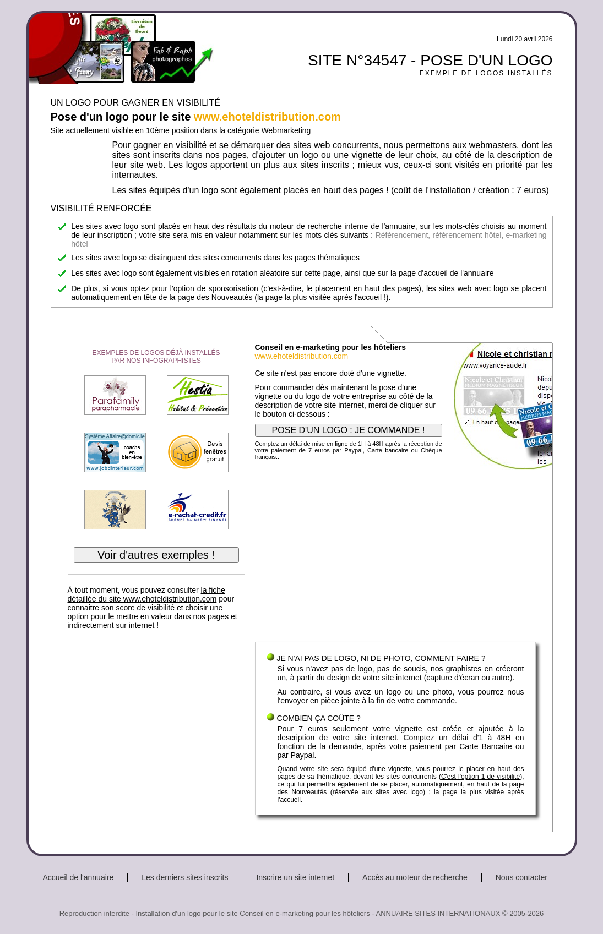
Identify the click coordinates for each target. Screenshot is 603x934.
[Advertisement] (395, 554)
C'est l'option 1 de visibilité (480, 776)
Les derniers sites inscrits (185, 877)
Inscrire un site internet (295, 877)
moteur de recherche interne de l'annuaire (342, 226)
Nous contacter (521, 877)
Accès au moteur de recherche (415, 877)
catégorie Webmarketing (269, 130)
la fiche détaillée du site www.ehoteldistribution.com (146, 594)
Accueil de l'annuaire (78, 877)
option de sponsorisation (215, 288)
